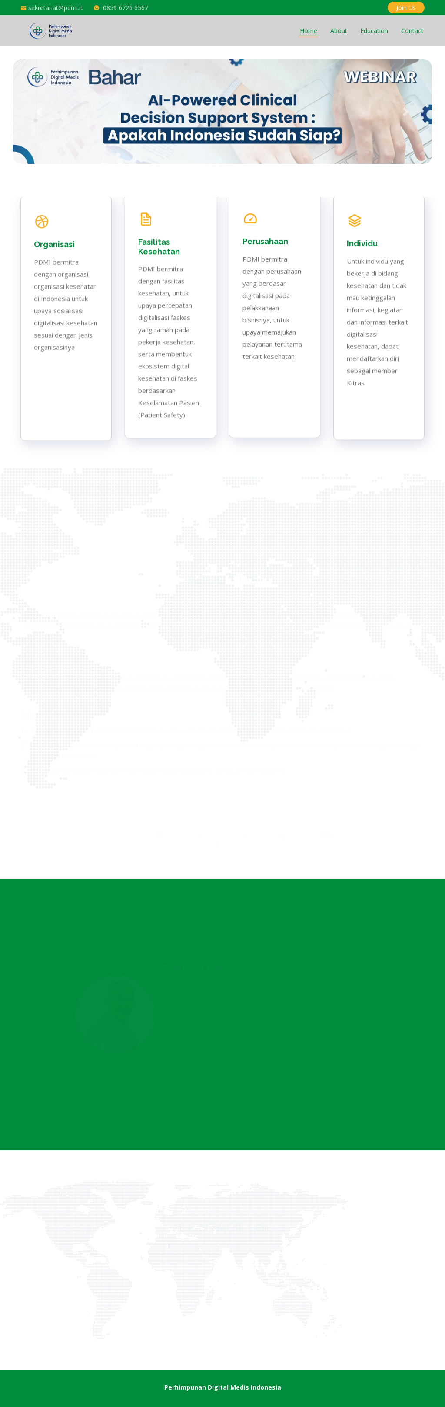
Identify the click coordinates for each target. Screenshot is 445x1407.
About (338, 31)
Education (374, 31)
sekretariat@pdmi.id (56, 7)
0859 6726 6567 (125, 7)
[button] (39, 111)
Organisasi (54, 247)
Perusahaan (265, 282)
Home (308, 31)
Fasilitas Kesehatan (159, 267)
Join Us (406, 7)
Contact (412, 31)
